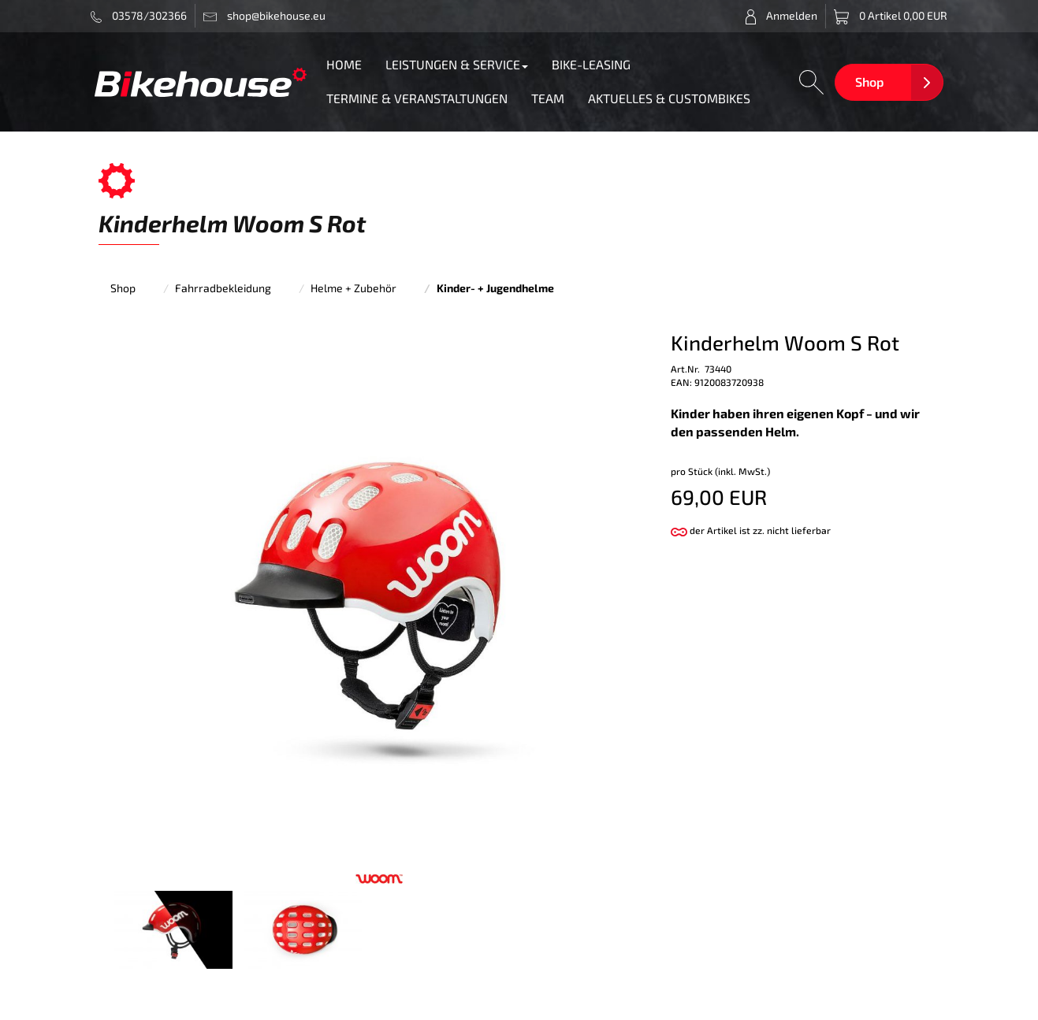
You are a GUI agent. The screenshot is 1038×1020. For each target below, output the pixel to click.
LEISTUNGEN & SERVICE (456, 64)
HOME (344, 64)
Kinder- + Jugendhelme (495, 288)
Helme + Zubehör (353, 288)
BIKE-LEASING (591, 64)
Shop (869, 81)
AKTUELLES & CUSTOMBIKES (669, 98)
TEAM (547, 98)
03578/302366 (139, 16)
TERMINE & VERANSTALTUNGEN (417, 98)
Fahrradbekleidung (223, 288)
